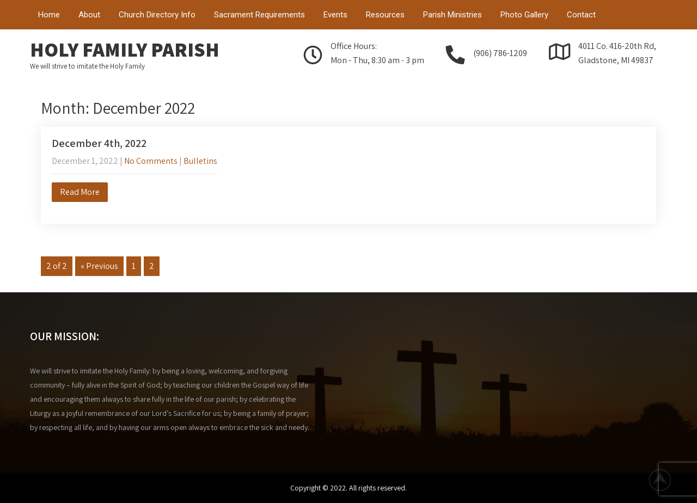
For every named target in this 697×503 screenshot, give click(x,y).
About (89, 15)
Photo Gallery (524, 15)
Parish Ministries (452, 15)
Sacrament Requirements (259, 15)
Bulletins (200, 161)
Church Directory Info (157, 15)
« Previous (99, 266)
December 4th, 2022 (99, 143)
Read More (80, 192)
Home (49, 15)
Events (335, 15)
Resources (385, 15)
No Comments (151, 161)
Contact (581, 15)
